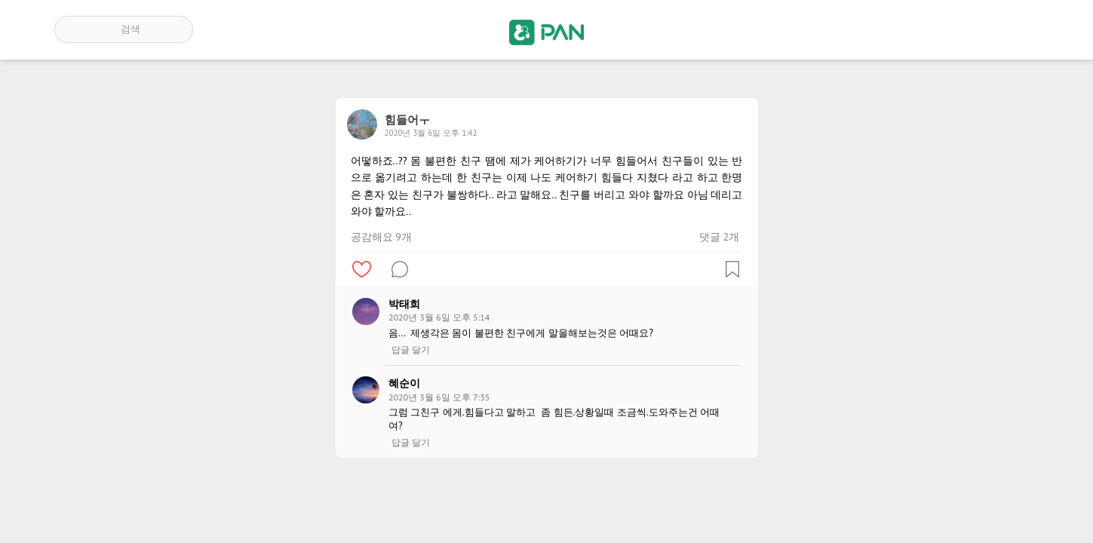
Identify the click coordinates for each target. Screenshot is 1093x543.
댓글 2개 (719, 237)
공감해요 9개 (381, 237)
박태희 (404, 304)
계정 (1018, 29)
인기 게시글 (974, 29)
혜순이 (404, 383)
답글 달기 (410, 349)
